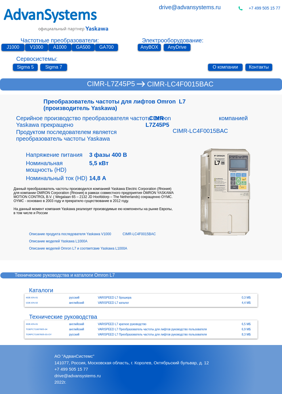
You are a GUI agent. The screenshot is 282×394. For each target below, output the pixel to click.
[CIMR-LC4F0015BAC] (180, 84)
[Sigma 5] (25, 67)
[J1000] (12, 47)
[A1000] (59, 47)
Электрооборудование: (172, 40)
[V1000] (36, 47)
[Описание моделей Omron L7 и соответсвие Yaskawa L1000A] (89, 248)
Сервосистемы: (36, 59)
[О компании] (225, 67)
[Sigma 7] (53, 67)
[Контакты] (258, 67)
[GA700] (106, 47)
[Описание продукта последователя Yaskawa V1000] (76, 234)
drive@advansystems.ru (190, 7)
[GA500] (83, 47)
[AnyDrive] (177, 47)
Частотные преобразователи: (60, 40)
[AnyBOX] (149, 47)
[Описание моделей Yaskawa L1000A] (66, 241)
